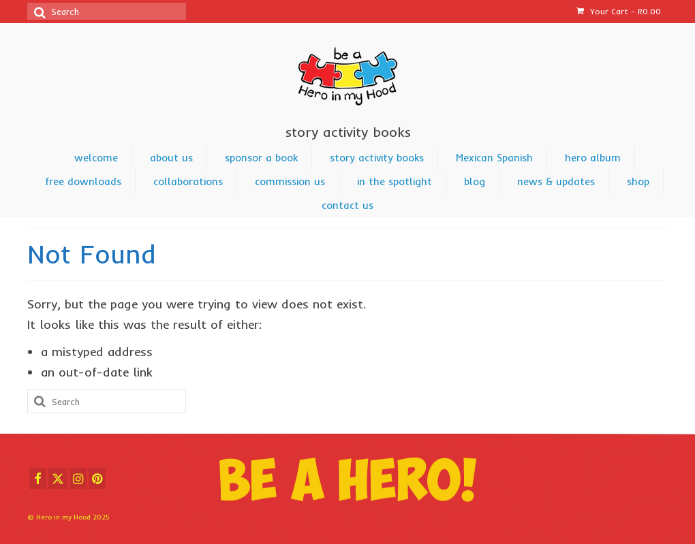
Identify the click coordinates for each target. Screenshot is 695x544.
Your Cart (618, 11)
